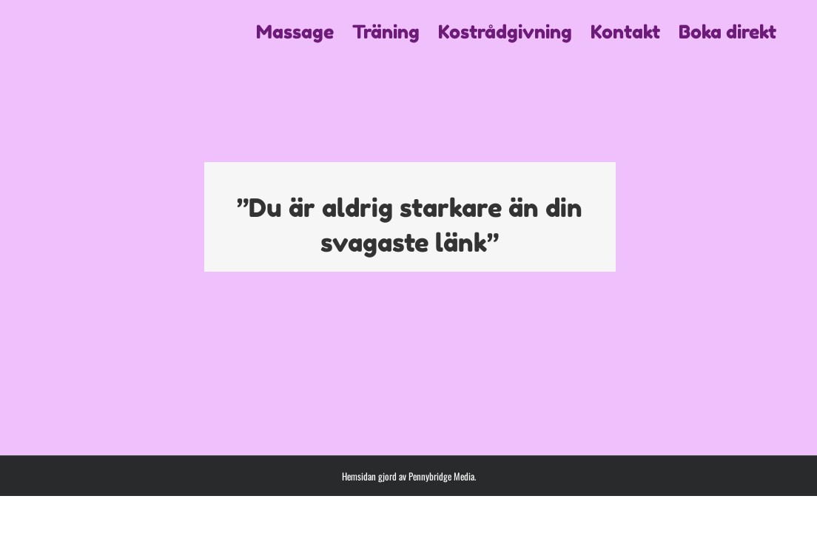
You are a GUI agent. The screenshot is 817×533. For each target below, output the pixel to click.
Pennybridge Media (441, 476)
